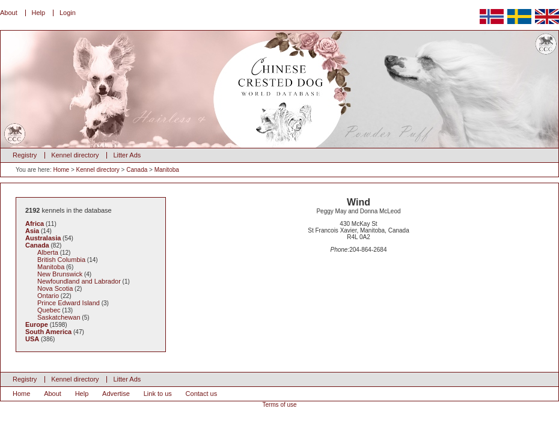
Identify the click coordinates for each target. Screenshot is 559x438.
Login (68, 12)
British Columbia (61, 259)
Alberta (47, 252)
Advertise (116, 393)
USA (32, 338)
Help (39, 12)
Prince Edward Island (68, 302)
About (8, 12)
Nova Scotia (55, 288)
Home (61, 169)
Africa (34, 223)
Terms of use (279, 404)
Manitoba (166, 169)
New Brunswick (59, 274)
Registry (25, 155)
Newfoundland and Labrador (79, 281)
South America (48, 331)
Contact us (202, 393)
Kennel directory (75, 155)
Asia (32, 230)
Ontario (48, 295)
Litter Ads (127, 155)
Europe (36, 324)
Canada (136, 169)
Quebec (49, 310)
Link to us (158, 393)
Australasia (43, 238)
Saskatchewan (59, 317)
